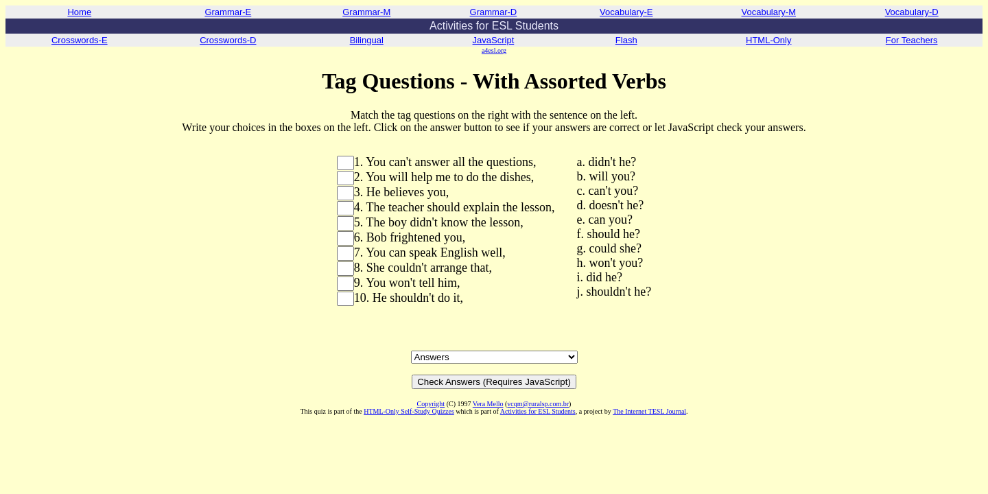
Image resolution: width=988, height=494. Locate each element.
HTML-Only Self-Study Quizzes (409, 411)
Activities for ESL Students (538, 411)
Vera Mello (488, 404)
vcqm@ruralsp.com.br (538, 404)
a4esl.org (494, 50)
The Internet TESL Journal (649, 411)
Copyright (431, 404)
